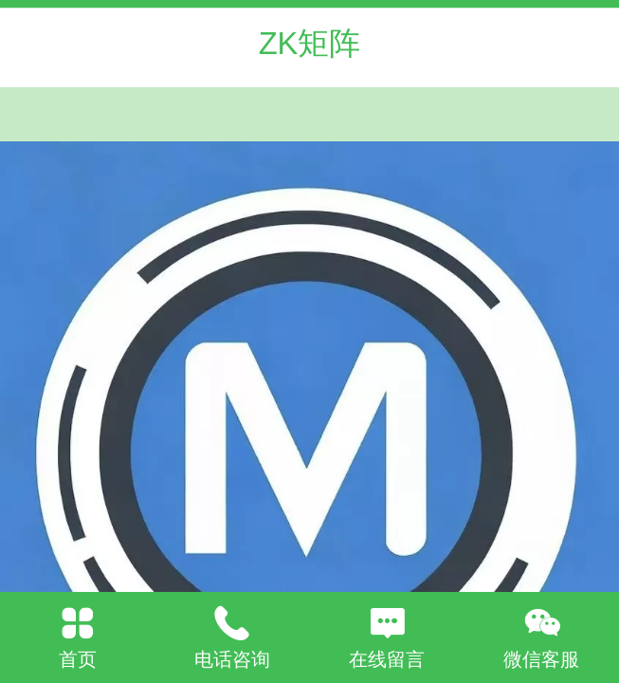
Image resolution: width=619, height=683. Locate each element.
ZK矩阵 (310, 43)
